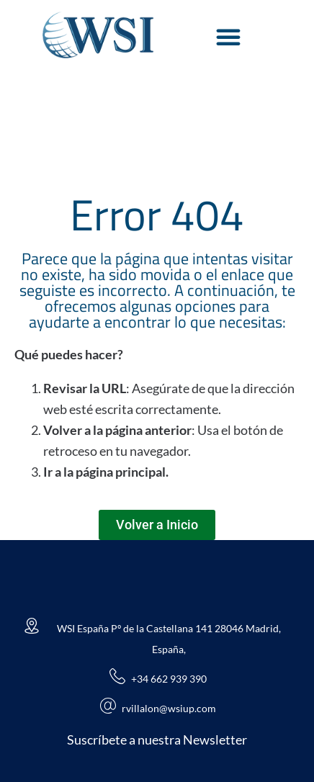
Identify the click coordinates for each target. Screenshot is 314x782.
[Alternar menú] (228, 37)
